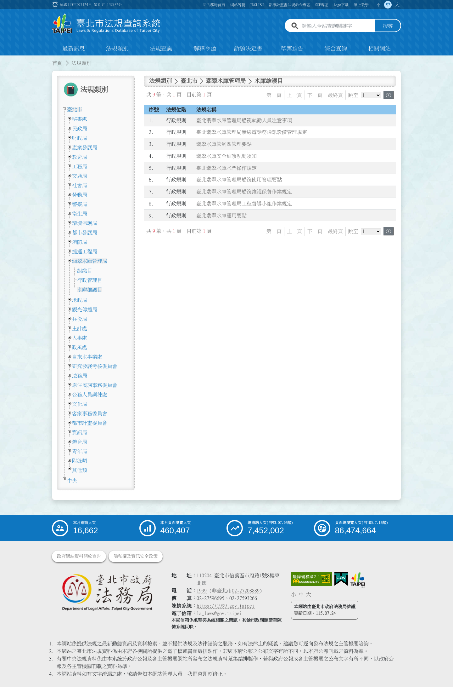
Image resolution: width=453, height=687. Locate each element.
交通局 (79, 175)
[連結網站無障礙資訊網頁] (311, 579)
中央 (72, 480)
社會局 (79, 185)
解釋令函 (204, 48)
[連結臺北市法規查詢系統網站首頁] (106, 24)
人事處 (79, 337)
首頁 (57, 63)
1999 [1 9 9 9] (202, 590)
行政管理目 (89, 280)
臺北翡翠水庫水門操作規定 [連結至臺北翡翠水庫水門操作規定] (226, 167)
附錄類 (79, 460)
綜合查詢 (335, 48)
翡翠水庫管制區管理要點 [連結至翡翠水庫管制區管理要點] (224, 144)
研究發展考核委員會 (94, 366)
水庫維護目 (89, 289)
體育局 (79, 441)
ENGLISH (257, 5)
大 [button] (397, 4)
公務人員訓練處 (89, 394)
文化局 (79, 404)
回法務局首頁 (214, 5)
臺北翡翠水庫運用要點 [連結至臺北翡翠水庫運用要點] (221, 215)
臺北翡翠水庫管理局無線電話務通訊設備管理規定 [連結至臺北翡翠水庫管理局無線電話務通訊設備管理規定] (251, 132)
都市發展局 (84, 232)
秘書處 (79, 119)
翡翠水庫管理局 (89, 260)
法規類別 (117, 48)
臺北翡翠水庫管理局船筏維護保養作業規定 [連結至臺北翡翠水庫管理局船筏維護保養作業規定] (244, 191)
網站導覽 (237, 5)
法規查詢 (161, 48)
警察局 (79, 204)
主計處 (79, 328)
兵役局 (79, 318)
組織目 (84, 270)
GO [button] (388, 95)
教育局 (79, 156)
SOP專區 (321, 5)
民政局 (79, 128)
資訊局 (79, 432)
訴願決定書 (248, 48)
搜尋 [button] (388, 26)
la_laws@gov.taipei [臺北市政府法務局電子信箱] (219, 613)
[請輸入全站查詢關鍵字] (337, 26)
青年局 (79, 451)
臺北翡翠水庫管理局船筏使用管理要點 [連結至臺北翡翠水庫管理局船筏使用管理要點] (239, 179)
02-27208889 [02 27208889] (246, 590)
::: (4, 59)
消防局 (79, 242)
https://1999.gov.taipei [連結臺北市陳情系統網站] (225, 605)
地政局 (79, 300)
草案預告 (292, 48)
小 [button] (378, 5)
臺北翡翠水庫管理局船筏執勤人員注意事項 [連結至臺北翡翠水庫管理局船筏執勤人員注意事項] (244, 120)
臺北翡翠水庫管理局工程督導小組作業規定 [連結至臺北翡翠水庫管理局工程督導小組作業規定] (244, 203)
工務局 (79, 166)
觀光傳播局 (84, 309)
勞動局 (79, 194)
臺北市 (74, 109)
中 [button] (388, 5)
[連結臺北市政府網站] (357, 580)
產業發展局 (84, 147)
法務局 (79, 375)
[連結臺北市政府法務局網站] (107, 592)
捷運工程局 (84, 251)
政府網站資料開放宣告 (79, 556)
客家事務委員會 (89, 413)
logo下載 (341, 5)
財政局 (79, 138)
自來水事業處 (87, 356)
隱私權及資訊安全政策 (136, 556)
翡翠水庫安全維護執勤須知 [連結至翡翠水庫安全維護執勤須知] (226, 156)
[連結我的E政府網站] (341, 579)
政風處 (79, 347)
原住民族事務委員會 (94, 385)
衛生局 (79, 213)
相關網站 (379, 48)
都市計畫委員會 (89, 422)
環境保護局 (84, 223)
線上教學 (361, 5)
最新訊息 (73, 48)
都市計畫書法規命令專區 (289, 5)
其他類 (79, 470)
